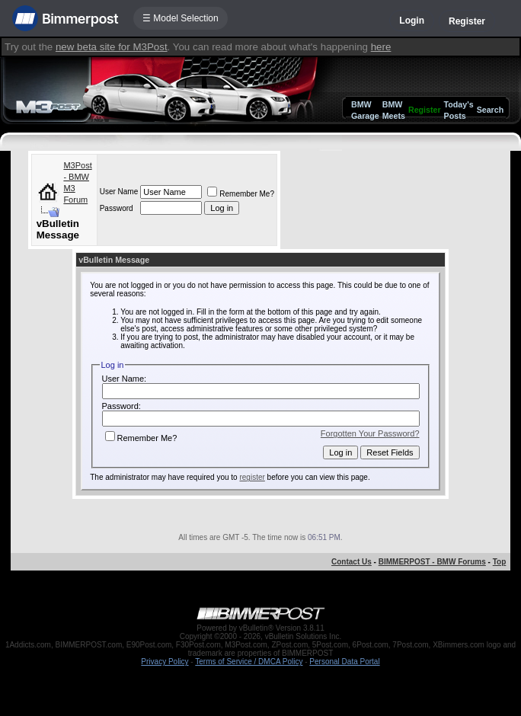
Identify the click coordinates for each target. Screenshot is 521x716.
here (381, 47)
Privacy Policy (164, 661)
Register (467, 21)
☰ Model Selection (180, 18)
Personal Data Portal (344, 661)
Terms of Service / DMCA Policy (248, 661)
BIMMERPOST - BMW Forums (432, 562)
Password (116, 208)
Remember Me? (240, 194)
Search (490, 109)
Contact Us (351, 562)
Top (500, 562)
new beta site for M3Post (112, 47)
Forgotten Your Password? (370, 433)
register (251, 477)
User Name (119, 191)
